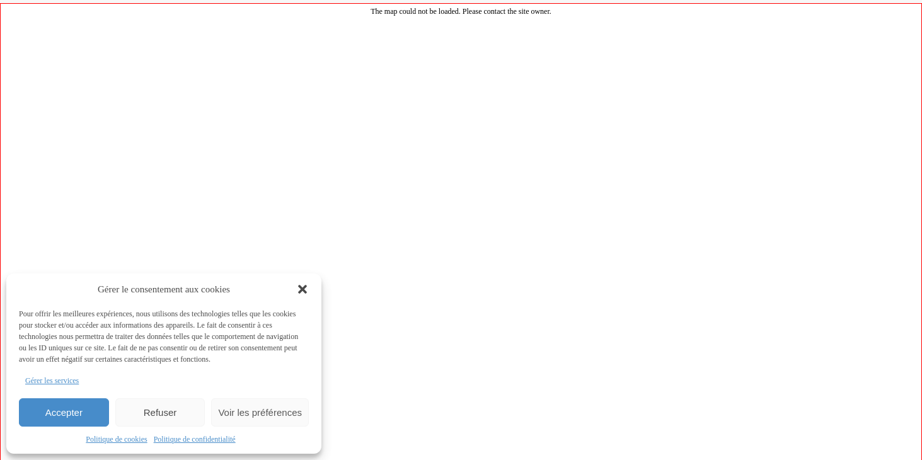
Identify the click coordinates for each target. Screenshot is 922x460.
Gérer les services (52, 380)
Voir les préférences (260, 412)
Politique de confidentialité (195, 439)
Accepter (64, 412)
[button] (302, 289)
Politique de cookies (116, 439)
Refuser (160, 412)
